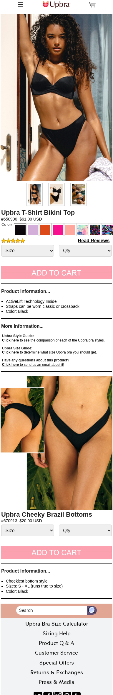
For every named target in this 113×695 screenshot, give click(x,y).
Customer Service (56, 653)
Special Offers (56, 663)
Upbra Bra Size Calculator (56, 624)
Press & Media (56, 682)
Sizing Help (57, 633)
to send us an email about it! (33, 365)
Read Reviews (94, 240)
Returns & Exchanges (56, 672)
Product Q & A (56, 643)
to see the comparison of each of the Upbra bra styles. (53, 340)
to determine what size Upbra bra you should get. (49, 352)
